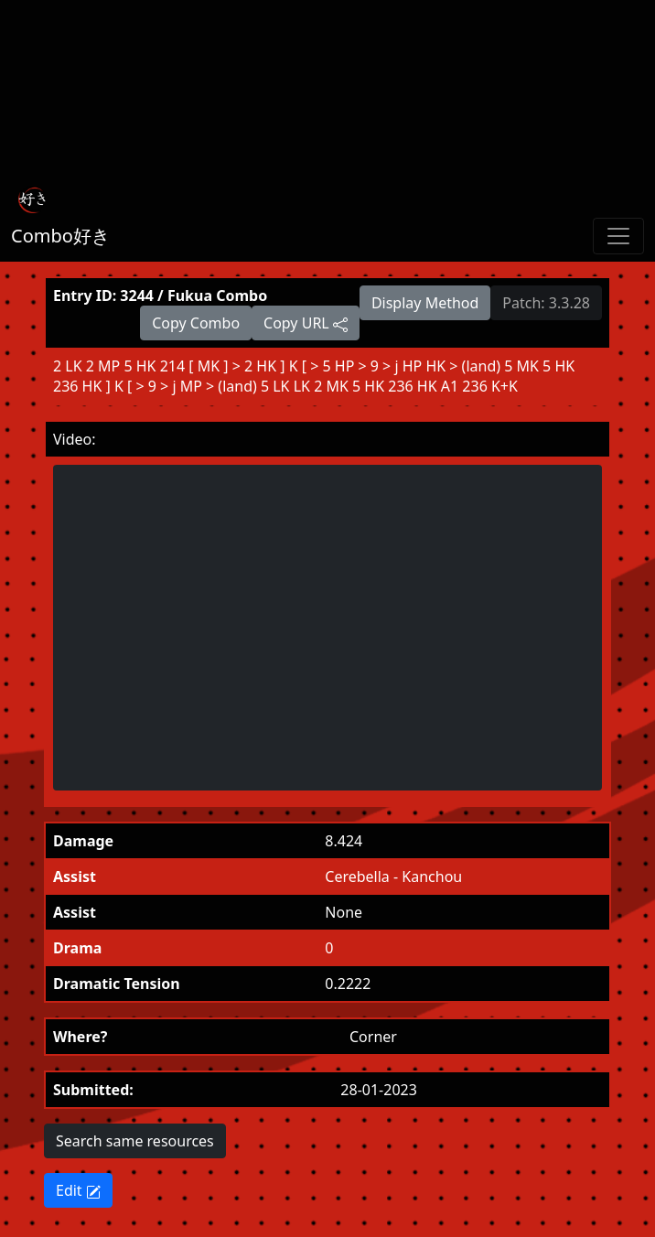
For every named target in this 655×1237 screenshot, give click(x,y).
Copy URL (305, 323)
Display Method (424, 303)
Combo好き (60, 235)
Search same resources (135, 1141)
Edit (78, 1190)
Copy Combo (196, 323)
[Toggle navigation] (618, 236)
